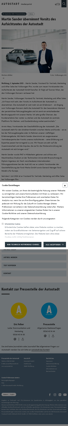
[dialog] (34, 213)
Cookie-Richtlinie (9, 213)
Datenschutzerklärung (36, 213)
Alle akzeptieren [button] (53, 244)
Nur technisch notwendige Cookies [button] (23, 244)
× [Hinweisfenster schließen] (65, 185)
